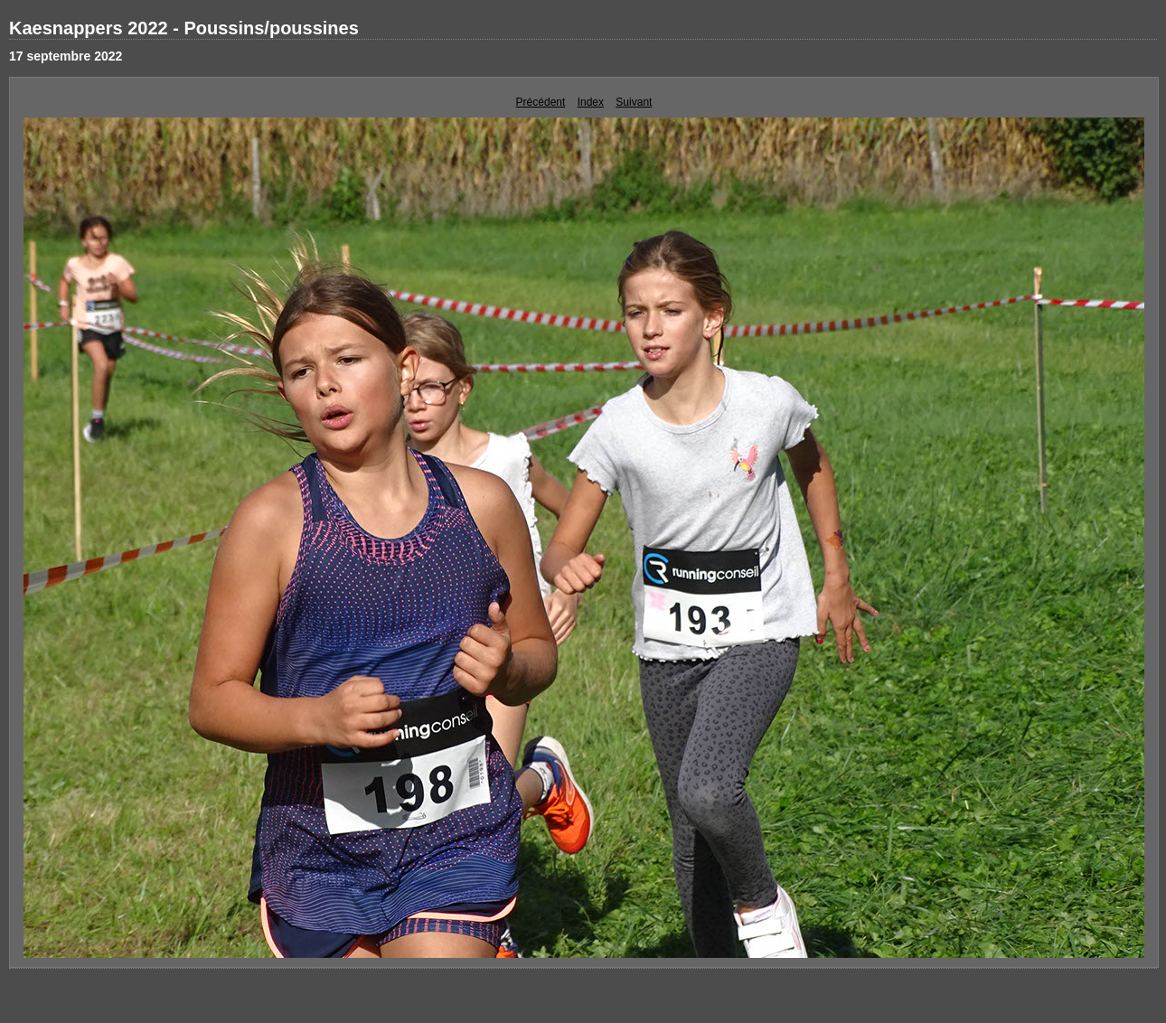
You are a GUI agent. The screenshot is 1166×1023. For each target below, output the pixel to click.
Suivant (634, 102)
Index (591, 102)
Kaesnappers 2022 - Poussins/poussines (184, 28)
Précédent (541, 102)
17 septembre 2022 (65, 56)
